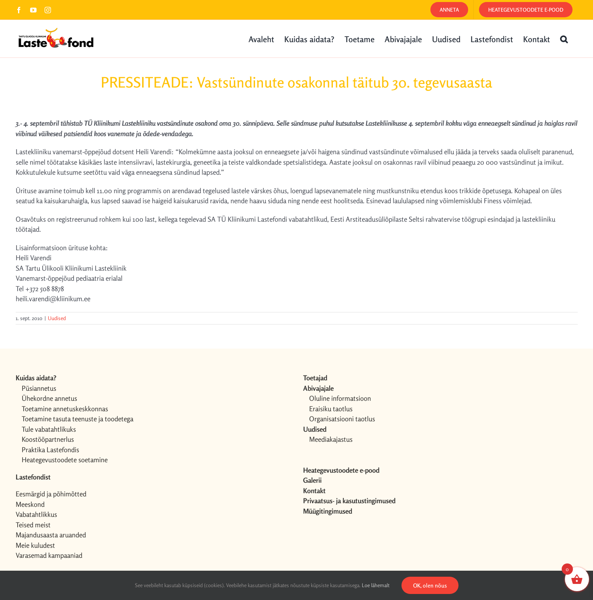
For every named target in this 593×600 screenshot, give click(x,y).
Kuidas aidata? (36, 377)
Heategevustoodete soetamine (65, 459)
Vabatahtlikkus (36, 514)
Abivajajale (318, 388)
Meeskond (30, 504)
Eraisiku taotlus (331, 408)
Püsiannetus (39, 388)
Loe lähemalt (375, 585)
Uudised (57, 318)
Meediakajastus (331, 439)
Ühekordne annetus (49, 398)
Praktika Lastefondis (50, 449)
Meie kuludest (35, 545)
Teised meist (33, 524)
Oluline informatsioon (340, 398)
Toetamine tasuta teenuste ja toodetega (77, 418)
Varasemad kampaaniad (49, 555)
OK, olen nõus (430, 585)
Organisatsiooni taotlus (342, 418)
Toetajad (315, 377)
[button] (564, 38)
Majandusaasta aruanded (51, 535)
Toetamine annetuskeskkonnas (65, 408)
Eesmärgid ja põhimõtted (51, 494)
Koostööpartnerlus (48, 439)
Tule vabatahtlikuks (49, 429)
